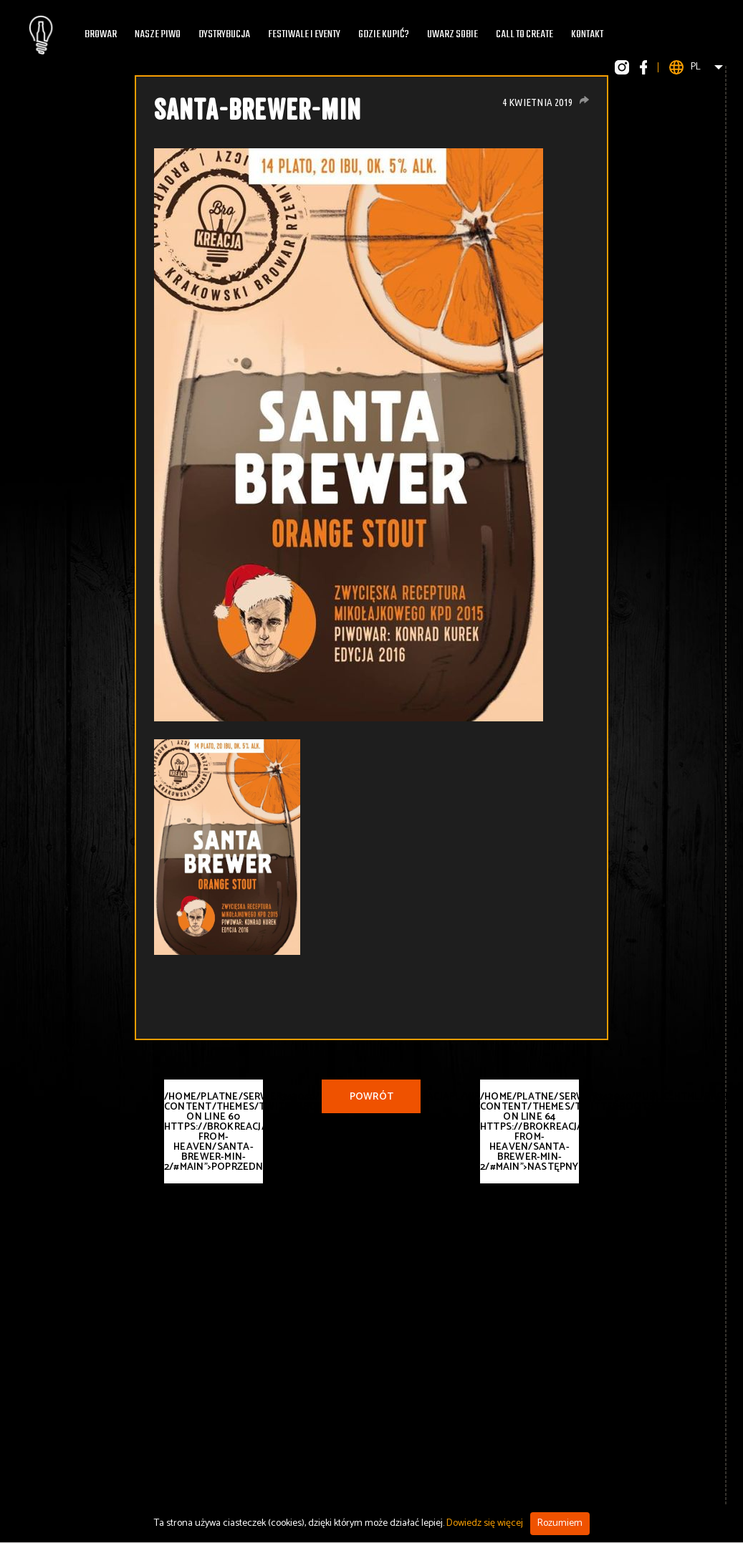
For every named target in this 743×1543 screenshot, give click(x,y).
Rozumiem (560, 1523)
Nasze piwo (158, 34)
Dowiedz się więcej (484, 1523)
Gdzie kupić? (383, 34)
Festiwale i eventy (304, 34)
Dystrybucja (224, 34)
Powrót (371, 1097)
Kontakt (587, 34)
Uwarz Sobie (452, 34)
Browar (101, 34)
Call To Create (524, 34)
